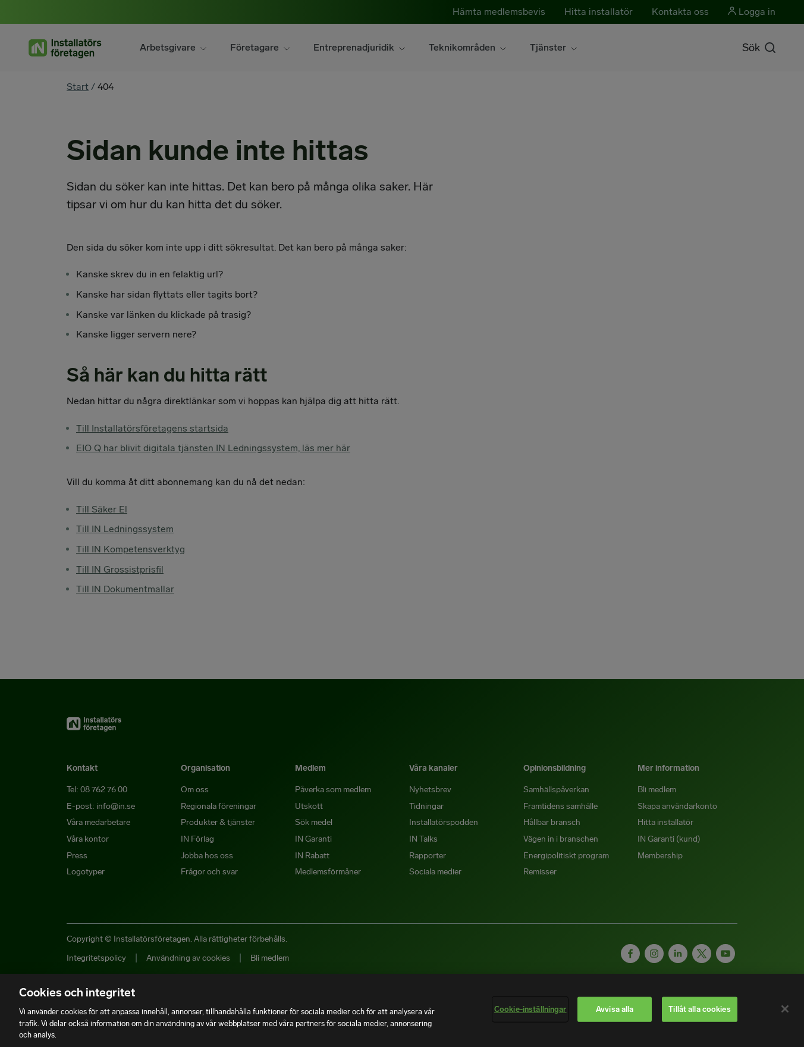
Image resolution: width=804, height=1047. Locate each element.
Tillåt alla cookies (699, 1009)
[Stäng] (785, 1009)
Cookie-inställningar (530, 1009)
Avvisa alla (614, 1009)
